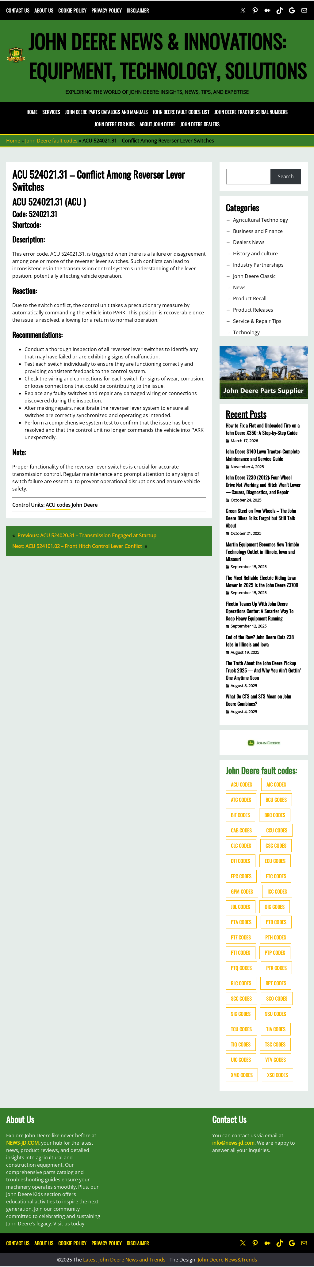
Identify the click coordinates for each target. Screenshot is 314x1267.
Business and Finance (258, 231)
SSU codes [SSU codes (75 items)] (275, 1013)
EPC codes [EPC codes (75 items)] (241, 876)
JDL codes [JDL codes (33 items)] (240, 906)
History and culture (255, 253)
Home (31, 112)
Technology (246, 332)
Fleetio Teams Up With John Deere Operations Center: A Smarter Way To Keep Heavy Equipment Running (259, 611)
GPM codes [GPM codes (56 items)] (242, 891)
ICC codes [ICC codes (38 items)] (277, 891)
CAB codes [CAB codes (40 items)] (241, 830)
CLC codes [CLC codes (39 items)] (241, 845)
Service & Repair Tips (257, 321)
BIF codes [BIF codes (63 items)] (240, 815)
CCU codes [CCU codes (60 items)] (276, 830)
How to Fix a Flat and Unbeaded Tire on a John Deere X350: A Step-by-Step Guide (263, 429)
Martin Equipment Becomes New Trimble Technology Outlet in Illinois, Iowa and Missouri (262, 552)
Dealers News (249, 242)
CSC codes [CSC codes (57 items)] (276, 845)
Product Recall (249, 298)
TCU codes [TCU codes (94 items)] (241, 1029)
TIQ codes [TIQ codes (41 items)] (241, 1044)
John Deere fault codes (51, 140)
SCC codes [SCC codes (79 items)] (241, 998)
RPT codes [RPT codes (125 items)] (276, 983)
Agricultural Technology (260, 220)
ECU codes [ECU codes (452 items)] (275, 861)
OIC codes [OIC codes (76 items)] (275, 906)
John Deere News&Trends (227, 1259)
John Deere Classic (254, 276)
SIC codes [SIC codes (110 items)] (241, 1013)
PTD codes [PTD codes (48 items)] (276, 922)
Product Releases (253, 309)
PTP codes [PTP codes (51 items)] (275, 952)
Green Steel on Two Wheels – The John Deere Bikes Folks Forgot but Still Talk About (261, 518)
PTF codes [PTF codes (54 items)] (241, 937)
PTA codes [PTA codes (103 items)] (241, 922)
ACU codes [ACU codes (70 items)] (241, 784)
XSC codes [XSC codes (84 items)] (277, 1075)
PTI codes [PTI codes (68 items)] (240, 952)
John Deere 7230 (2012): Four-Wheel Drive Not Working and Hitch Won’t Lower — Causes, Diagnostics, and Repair (263, 485)
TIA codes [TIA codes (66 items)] (275, 1029)
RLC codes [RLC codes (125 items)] (241, 983)
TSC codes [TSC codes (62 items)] (275, 1044)
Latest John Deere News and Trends (124, 1259)
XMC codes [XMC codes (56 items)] (242, 1075)
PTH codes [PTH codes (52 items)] (275, 937)
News (239, 287)
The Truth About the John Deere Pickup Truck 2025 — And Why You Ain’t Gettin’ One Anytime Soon (263, 670)
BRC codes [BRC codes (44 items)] (274, 815)
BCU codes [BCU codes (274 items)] (276, 799)
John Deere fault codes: (261, 770)
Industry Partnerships (258, 264)
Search (286, 176)
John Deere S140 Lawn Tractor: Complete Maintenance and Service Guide (263, 455)
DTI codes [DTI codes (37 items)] (240, 861)
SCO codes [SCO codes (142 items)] (276, 998)
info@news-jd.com (233, 1142)
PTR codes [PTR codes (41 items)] (276, 968)
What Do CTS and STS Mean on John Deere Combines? (258, 700)
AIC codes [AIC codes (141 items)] (276, 784)
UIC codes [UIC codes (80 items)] (241, 1059)
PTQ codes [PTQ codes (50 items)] (241, 968)
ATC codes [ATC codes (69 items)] (241, 799)
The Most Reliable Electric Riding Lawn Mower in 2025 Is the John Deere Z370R (262, 581)
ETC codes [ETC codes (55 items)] (276, 876)
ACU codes (58, 505)
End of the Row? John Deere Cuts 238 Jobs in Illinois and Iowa (260, 640)
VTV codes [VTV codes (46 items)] (275, 1059)
